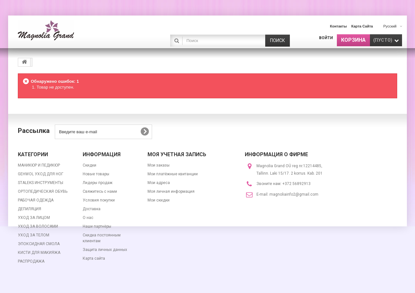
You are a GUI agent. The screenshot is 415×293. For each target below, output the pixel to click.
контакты (338, 26)
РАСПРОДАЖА (31, 261)
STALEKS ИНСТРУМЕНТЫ (40, 182)
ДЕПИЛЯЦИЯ (29, 209)
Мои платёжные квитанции (173, 174)
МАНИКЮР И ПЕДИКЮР (39, 165)
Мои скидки (159, 200)
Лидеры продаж (98, 182)
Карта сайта (94, 258)
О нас (88, 217)
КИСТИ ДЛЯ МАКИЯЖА (39, 252)
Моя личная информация (171, 191)
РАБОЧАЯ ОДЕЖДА (35, 200)
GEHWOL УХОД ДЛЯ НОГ (40, 174)
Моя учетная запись (177, 154)
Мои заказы (159, 165)
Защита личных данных (105, 249)
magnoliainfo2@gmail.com (293, 194)
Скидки (89, 165)
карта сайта (362, 26)
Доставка (92, 209)
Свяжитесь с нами (100, 191)
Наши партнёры (97, 226)
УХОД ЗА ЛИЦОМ (34, 217)
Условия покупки (99, 200)
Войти (326, 38)
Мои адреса (159, 182)
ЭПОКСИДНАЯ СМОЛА (39, 244)
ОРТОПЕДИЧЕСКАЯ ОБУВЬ (42, 191)
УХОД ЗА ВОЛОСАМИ (38, 226)
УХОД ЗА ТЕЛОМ (33, 235)
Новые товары (96, 174)
